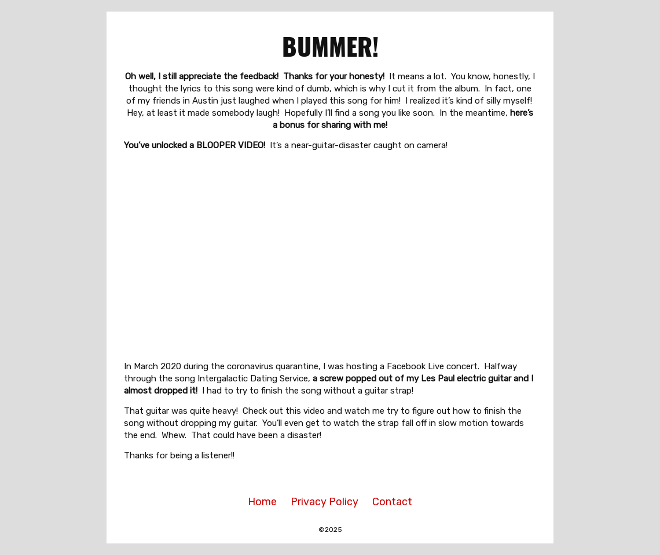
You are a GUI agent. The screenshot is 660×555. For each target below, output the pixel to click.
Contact (392, 501)
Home (262, 501)
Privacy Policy (324, 501)
